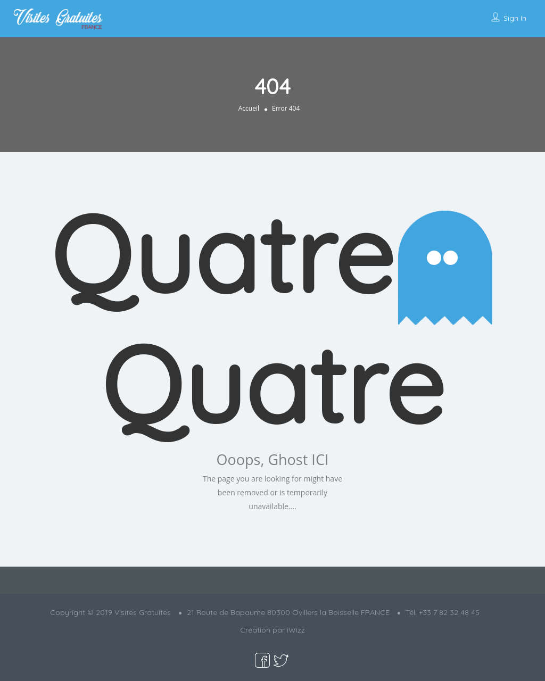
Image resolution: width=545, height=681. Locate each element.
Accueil (248, 108)
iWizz (296, 630)
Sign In (514, 18)
